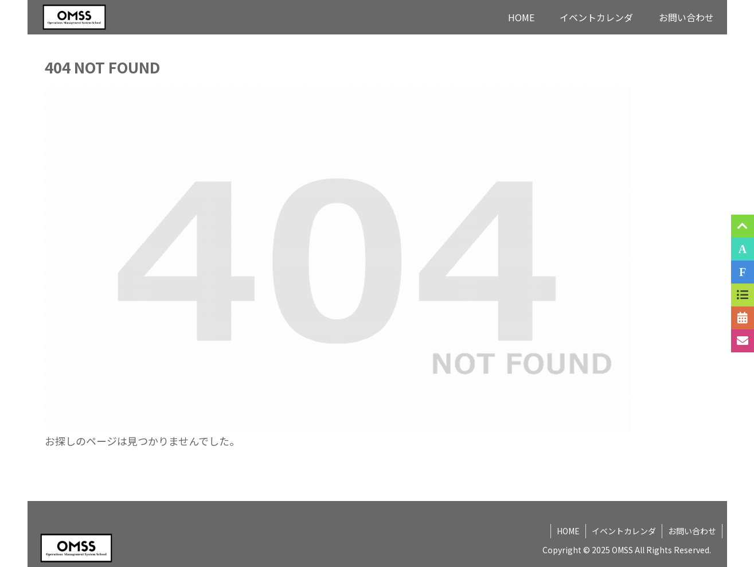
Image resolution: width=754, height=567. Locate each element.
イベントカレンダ (624, 531)
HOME (568, 531)
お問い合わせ (692, 531)
